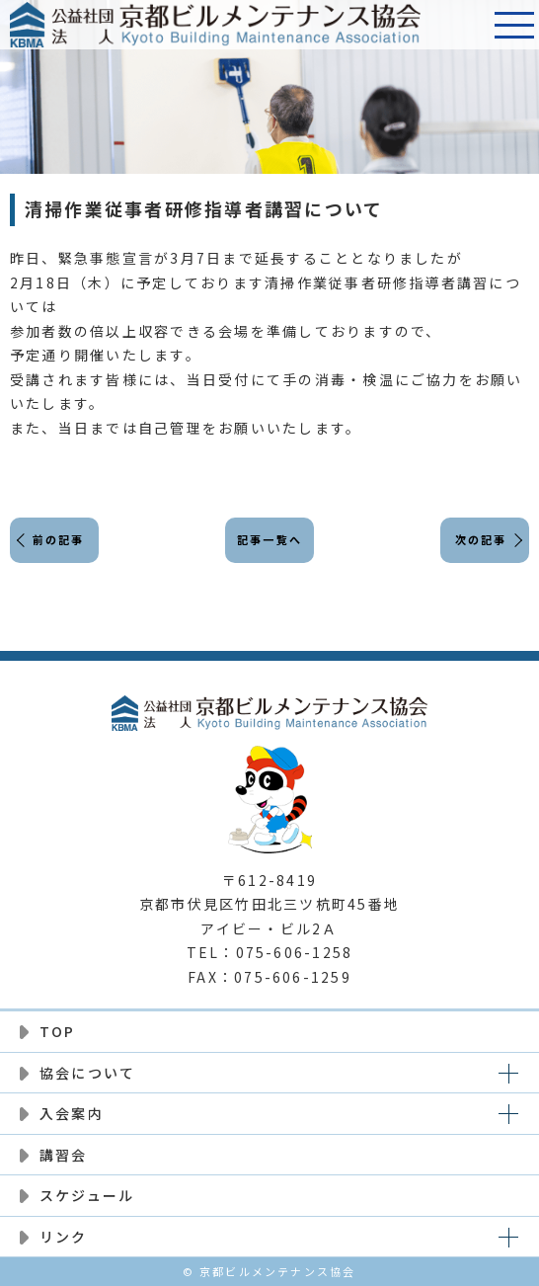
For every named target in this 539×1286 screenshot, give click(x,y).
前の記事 (59, 539)
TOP (57, 1031)
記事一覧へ (269, 539)
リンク (63, 1236)
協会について (87, 1073)
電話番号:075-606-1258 (465, 24)
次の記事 (481, 539)
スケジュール (86, 1195)
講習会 (63, 1155)
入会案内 (71, 1113)
